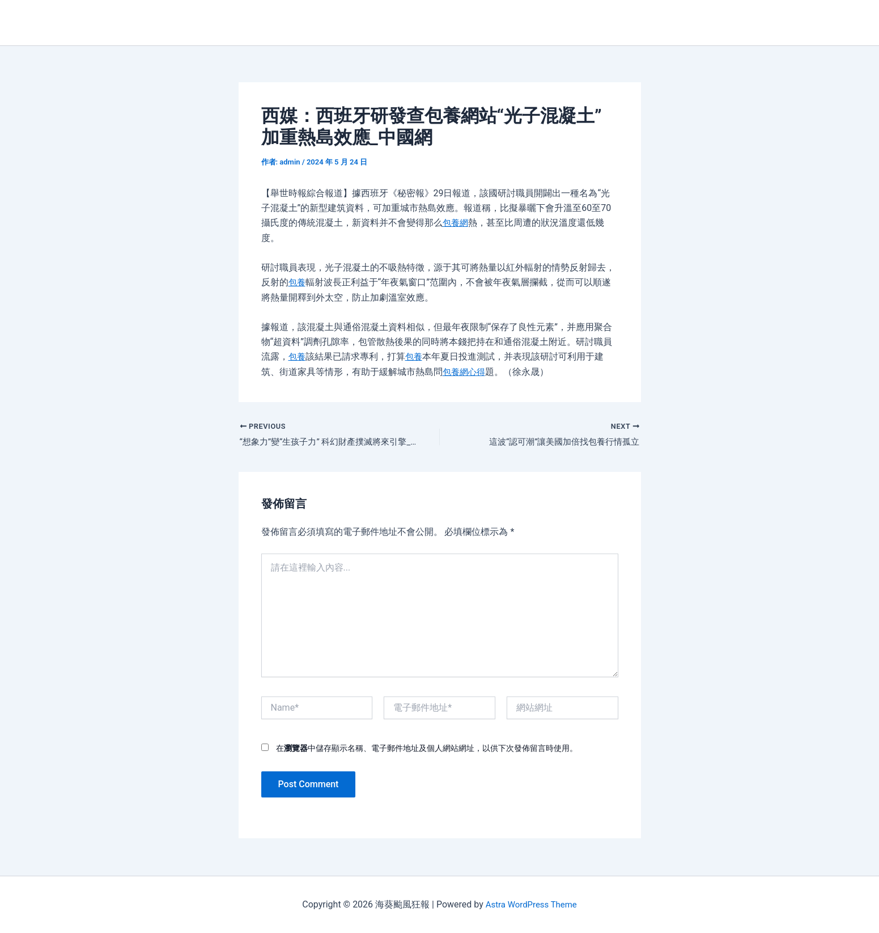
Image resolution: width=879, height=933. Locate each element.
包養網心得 (465, 371)
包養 (297, 282)
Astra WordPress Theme (531, 904)
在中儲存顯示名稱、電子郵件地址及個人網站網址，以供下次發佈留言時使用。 (426, 749)
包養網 (456, 222)
